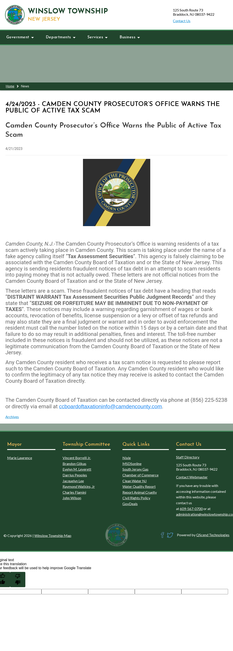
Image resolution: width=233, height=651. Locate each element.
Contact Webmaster (192, 477)
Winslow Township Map (52, 535)
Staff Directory (187, 457)
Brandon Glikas (74, 463)
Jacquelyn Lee (73, 481)
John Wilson (72, 498)
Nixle (126, 458)
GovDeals (130, 504)
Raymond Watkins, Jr (79, 486)
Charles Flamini (74, 492)
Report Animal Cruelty (139, 492)
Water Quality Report (139, 486)
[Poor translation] (17, 579)
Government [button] (20, 37)
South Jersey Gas (135, 469)
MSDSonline (132, 463)
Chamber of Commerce (140, 475)
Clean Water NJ (134, 481)
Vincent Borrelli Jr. (77, 458)
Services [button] (97, 37)
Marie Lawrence (19, 458)
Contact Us (181, 21)
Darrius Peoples (75, 475)
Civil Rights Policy (136, 498)
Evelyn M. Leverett (77, 469)
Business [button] (130, 37)
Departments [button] (61, 37)
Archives (12, 417)
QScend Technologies (212, 535)
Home (10, 86)
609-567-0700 (191, 508)
